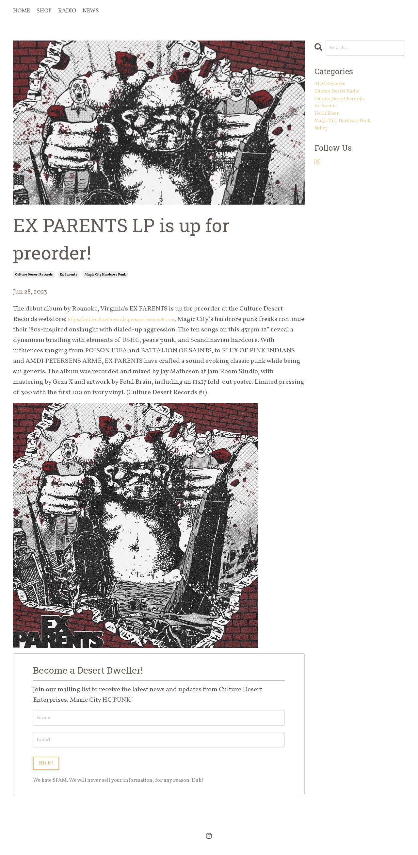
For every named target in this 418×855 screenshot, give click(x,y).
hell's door (330, 129)
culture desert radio (345, 98)
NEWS (92, 11)
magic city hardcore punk (105, 274)
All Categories (335, 87)
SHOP (44, 11)
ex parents (68, 274)
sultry (323, 150)
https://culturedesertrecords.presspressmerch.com (142, 319)
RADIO (68, 11)
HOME (22, 11)
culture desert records (34, 274)
